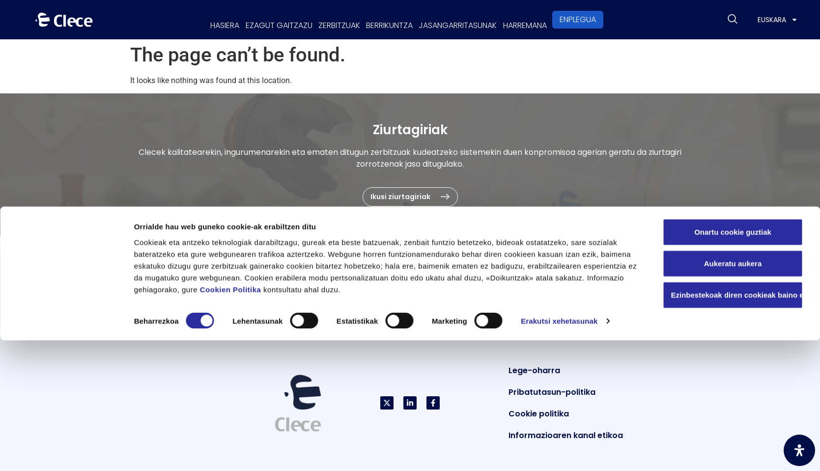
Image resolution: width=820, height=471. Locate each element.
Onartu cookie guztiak (732, 362)
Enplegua (618, 19)
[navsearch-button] (732, 19)
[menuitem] (778, 19)
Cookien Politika (230, 419)
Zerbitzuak (332, 19)
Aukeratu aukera (733, 393)
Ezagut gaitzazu (258, 19)
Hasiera (190, 19)
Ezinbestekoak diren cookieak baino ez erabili (737, 425)
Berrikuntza (396, 19)
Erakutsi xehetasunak (559, 451)
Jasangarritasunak (478, 19)
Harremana (559, 19)
